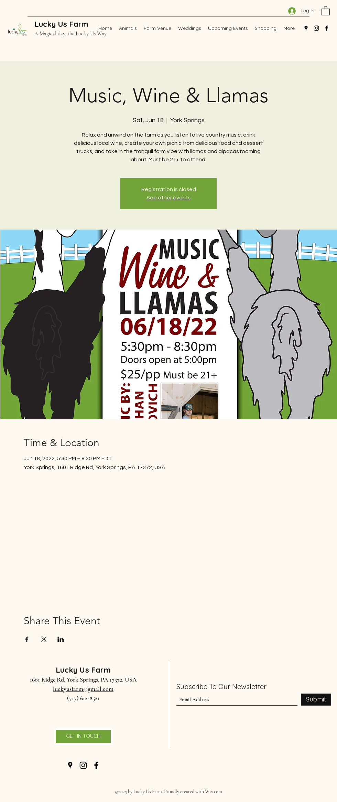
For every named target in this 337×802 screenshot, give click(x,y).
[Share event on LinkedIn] (60, 639)
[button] (326, 10)
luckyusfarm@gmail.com (83, 689)
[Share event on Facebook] (27, 639)
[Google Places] (306, 28)
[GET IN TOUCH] (83, 736)
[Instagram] (316, 28)
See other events (168, 197)
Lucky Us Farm (61, 24)
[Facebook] (326, 28)
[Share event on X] (44, 639)
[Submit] (316, 700)
